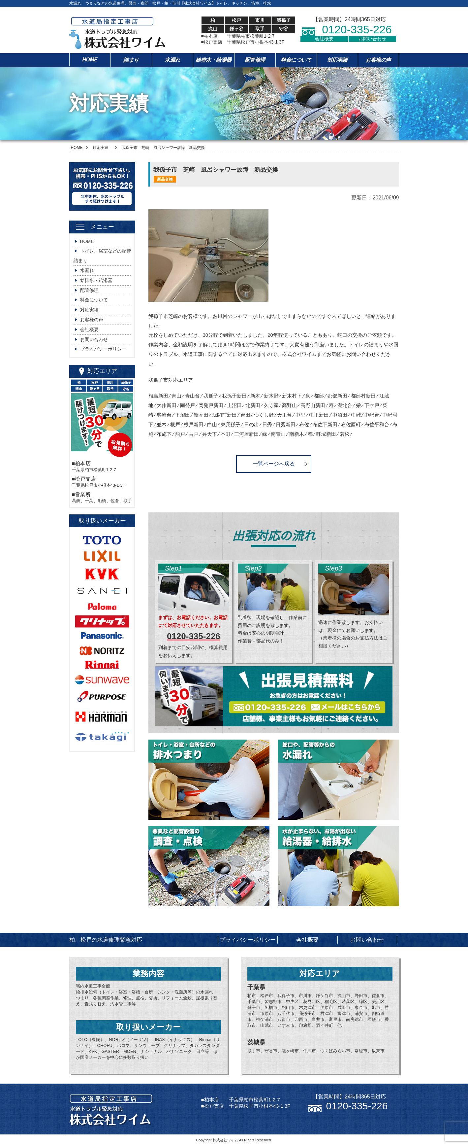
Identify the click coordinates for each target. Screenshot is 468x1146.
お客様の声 (378, 60)
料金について (296, 60)
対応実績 (337, 60)
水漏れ (172, 60)
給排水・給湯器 (214, 60)
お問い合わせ (372, 38)
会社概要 (324, 38)
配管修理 (255, 60)
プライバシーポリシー (103, 349)
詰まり (131, 60)
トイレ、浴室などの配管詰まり (102, 255)
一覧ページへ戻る (274, 464)
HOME (90, 59)
